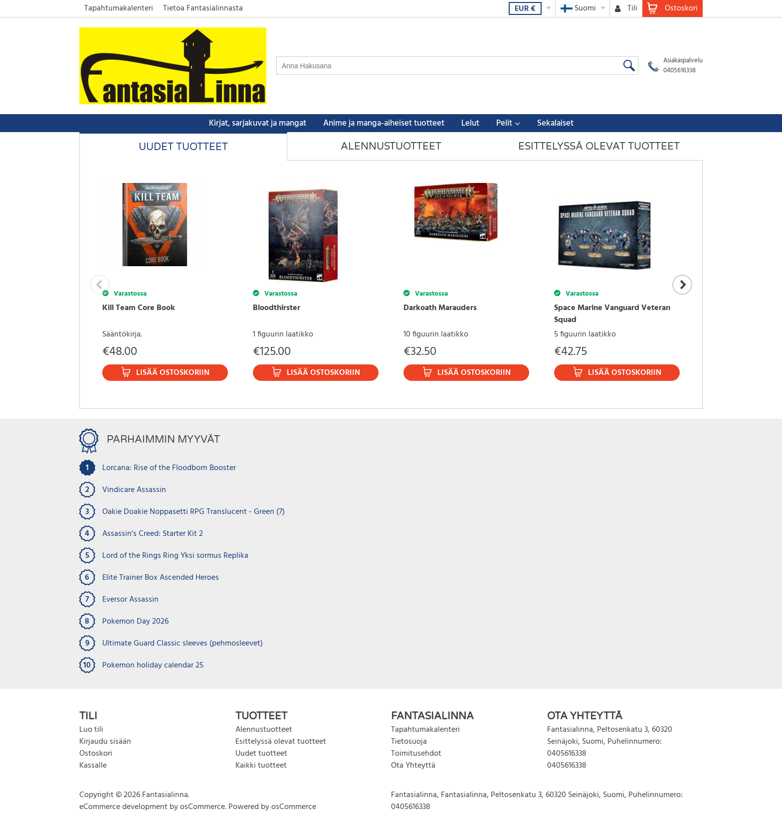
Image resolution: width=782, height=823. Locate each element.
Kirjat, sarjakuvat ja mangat (257, 123)
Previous (100, 285)
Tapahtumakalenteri (118, 8)
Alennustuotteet (391, 147)
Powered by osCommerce (272, 807)
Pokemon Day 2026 (135, 621)
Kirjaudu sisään (105, 741)
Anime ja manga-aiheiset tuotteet (383, 123)
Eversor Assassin (130, 599)
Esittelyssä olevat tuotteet (599, 147)
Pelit (504, 123)
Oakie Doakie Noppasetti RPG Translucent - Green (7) (193, 511)
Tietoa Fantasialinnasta (203, 8)
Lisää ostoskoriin (172, 372)
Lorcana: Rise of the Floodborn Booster (169, 468)
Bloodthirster (276, 308)
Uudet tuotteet (183, 147)
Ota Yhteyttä (413, 765)
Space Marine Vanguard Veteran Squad (612, 314)
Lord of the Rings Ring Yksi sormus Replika (175, 555)
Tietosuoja (409, 741)
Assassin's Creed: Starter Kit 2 (152, 533)
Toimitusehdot (416, 753)
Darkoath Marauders (440, 308)
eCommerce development (123, 807)
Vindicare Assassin (134, 490)
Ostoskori (95, 753)
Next (682, 285)
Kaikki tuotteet (261, 765)
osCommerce (202, 807)
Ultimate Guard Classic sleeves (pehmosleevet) (182, 643)
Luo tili (91, 729)
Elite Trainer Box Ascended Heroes (160, 577)
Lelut (470, 123)
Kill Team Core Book (138, 308)
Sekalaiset (555, 123)
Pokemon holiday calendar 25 (152, 665)
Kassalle (93, 765)
